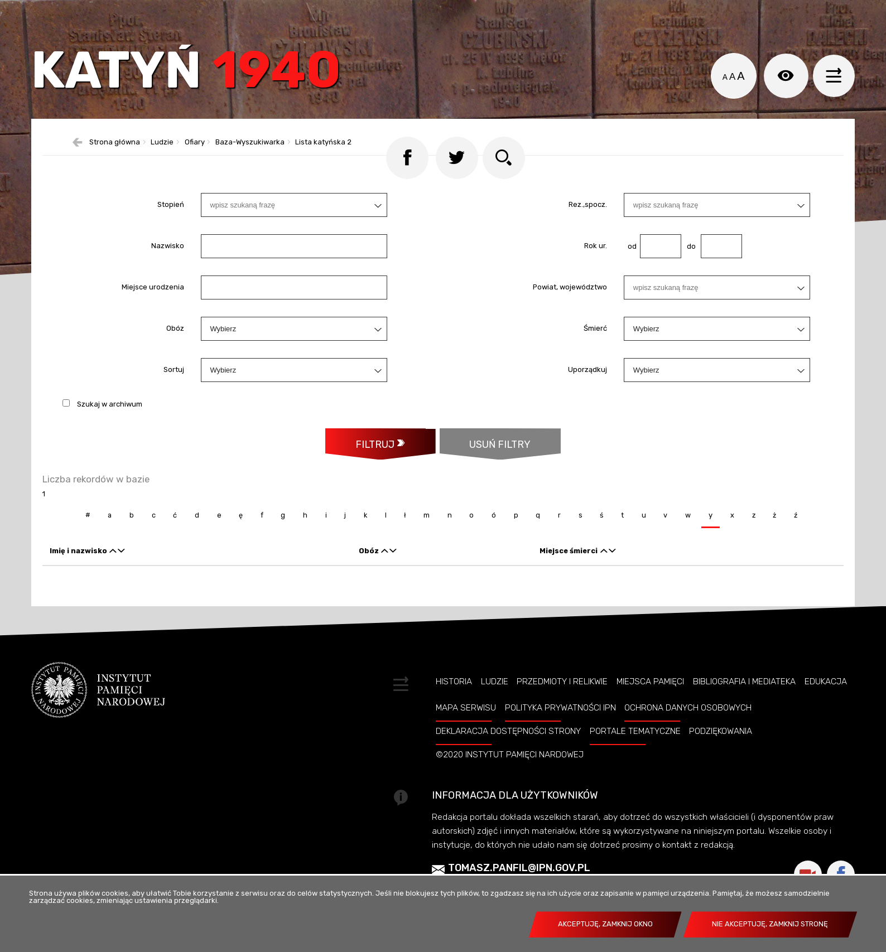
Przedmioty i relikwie (562, 714)
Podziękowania (720, 764)
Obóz (175, 360)
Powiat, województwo (570, 319)
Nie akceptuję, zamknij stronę (770, 924)
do (688, 278)
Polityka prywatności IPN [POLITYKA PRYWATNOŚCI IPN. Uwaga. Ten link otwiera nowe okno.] (560, 741)
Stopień (170, 236)
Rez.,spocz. (588, 236)
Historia (454, 714)
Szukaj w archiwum (109, 436)
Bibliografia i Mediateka (744, 714)
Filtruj (373, 476)
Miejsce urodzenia (153, 319)
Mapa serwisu (466, 741)
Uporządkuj (587, 401)
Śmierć (595, 360)
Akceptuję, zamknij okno (605, 924)
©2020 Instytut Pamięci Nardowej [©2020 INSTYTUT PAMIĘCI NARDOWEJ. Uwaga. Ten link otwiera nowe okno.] (510, 787)
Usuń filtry (486, 471)
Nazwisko (167, 278)
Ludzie (494, 714)
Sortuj (173, 401)
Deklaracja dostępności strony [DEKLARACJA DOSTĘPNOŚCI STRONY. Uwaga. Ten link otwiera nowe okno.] (508, 764)
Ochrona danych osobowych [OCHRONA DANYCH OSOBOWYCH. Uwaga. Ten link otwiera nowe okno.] (688, 741)
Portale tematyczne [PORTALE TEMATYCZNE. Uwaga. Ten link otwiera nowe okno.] (635, 764)
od (630, 278)
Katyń (200, 80)
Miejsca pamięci (650, 714)
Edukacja (826, 714)
